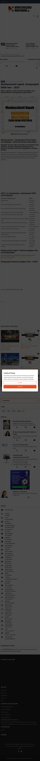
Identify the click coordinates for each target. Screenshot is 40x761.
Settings (20, 382)
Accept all (20, 386)
